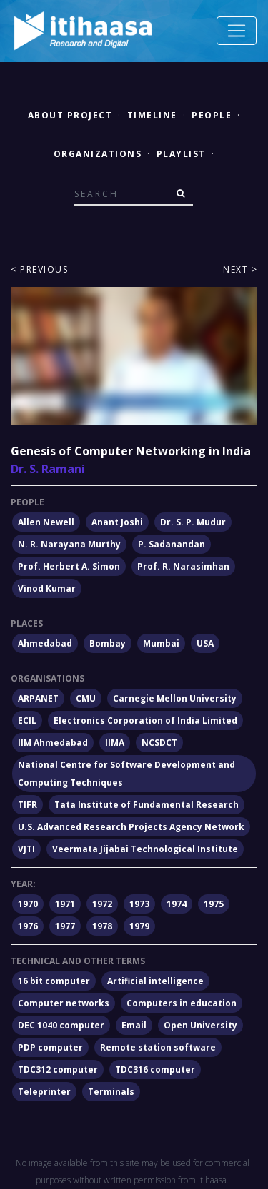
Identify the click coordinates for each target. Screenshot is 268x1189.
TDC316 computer (155, 1069)
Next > (240, 269)
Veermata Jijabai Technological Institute (145, 849)
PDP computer (50, 1047)
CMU (86, 698)
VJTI (26, 849)
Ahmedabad (45, 643)
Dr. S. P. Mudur (193, 522)
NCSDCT (159, 743)
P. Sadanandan (171, 544)
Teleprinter (44, 1092)
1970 (28, 904)
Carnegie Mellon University (175, 698)
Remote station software (158, 1047)
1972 (102, 904)
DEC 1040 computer (61, 1025)
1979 (139, 926)
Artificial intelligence (155, 981)
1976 (28, 926)
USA (205, 643)
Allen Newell (46, 522)
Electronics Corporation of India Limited (145, 720)
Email (134, 1025)
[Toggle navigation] (237, 30)
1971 (65, 904)
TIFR (27, 805)
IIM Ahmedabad (53, 743)
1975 (214, 904)
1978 (102, 926)
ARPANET (38, 698)
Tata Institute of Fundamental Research (146, 805)
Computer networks (63, 1003)
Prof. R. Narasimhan (183, 566)
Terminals (111, 1092)
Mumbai (161, 643)
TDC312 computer (58, 1069)
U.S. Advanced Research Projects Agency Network (131, 827)
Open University (200, 1025)
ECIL (27, 720)
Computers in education (181, 1003)
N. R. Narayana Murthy (69, 544)
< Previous (39, 269)
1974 (177, 904)
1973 (139, 904)
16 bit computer (54, 981)
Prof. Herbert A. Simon (69, 566)
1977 (65, 926)
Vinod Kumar (47, 588)
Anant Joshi (117, 522)
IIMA (114, 743)
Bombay (107, 643)
